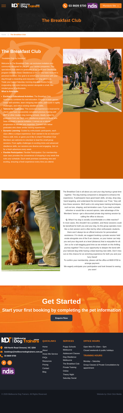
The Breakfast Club (71, 364)
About (44, 350)
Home (3, 35)
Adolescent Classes (71, 353)
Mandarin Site (111, 5)
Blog (44, 372)
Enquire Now (61, 318)
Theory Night (68, 374)
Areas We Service (50, 354)
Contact (45, 368)
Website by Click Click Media (109, 394)
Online (65, 371)
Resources (47, 361)
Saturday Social (69, 378)
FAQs (44, 357)
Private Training (69, 367)
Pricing (45, 365)
